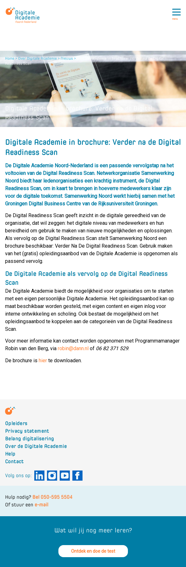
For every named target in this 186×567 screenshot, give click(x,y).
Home (9, 58)
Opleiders (16, 423)
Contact (14, 461)
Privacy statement (27, 431)
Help (10, 454)
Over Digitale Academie (37, 58)
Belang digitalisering (29, 439)
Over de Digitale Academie (36, 446)
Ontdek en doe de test (93, 551)
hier (43, 360)
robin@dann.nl (73, 348)
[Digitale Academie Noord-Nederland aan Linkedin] (39, 475)
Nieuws (67, 58)
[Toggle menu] (178, 14)
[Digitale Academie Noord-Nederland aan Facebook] (77, 475)
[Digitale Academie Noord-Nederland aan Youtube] (65, 475)
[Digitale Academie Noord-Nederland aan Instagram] (52, 475)
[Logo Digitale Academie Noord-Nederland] (24, 11)
